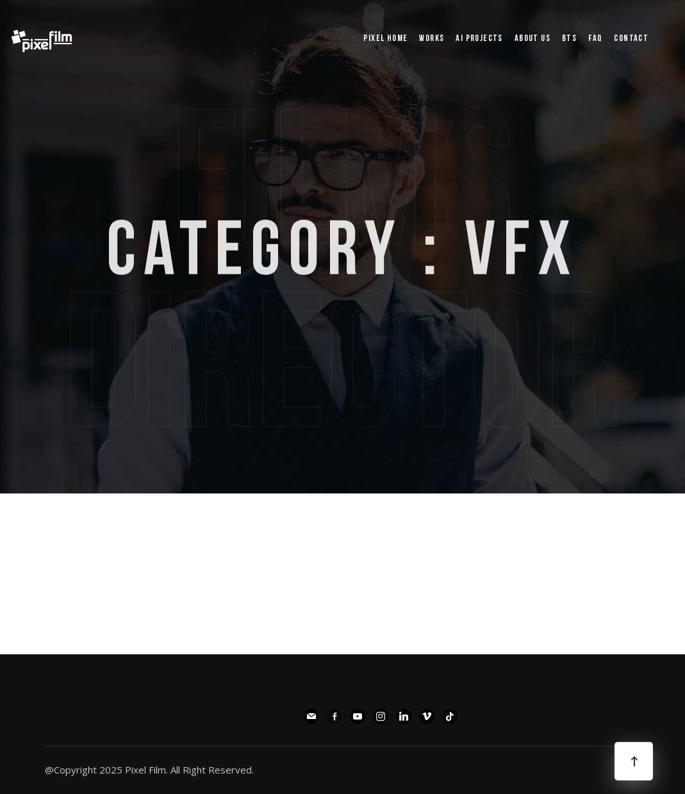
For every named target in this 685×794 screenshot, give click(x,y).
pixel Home (385, 39)
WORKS (431, 39)
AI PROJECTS (479, 39)
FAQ (595, 39)
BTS (569, 39)
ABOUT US (532, 39)
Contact (631, 39)
